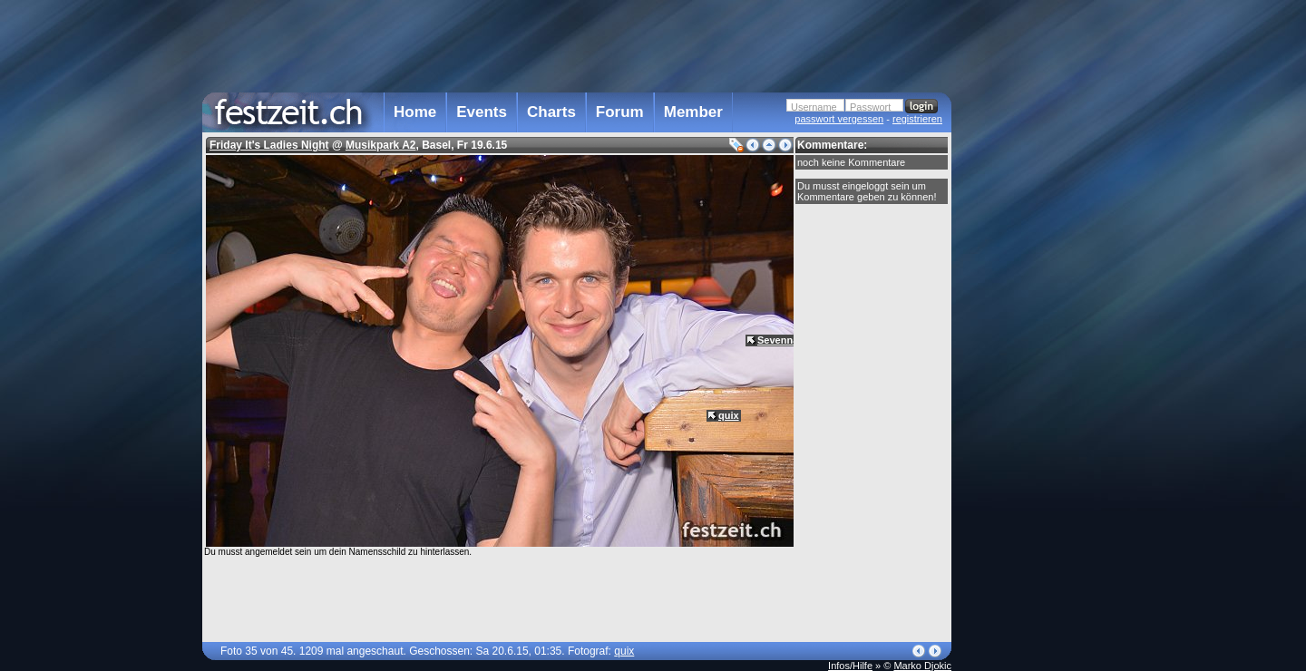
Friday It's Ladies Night (269, 145)
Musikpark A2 (381, 145)
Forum (620, 112)
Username (814, 107)
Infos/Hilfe (850, 665)
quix (728, 415)
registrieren (917, 118)
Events (481, 112)
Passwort (870, 107)
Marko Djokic (922, 665)
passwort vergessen (838, 118)
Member (693, 112)
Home (415, 112)
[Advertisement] (1031, 365)
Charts (551, 112)
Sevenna (777, 340)
